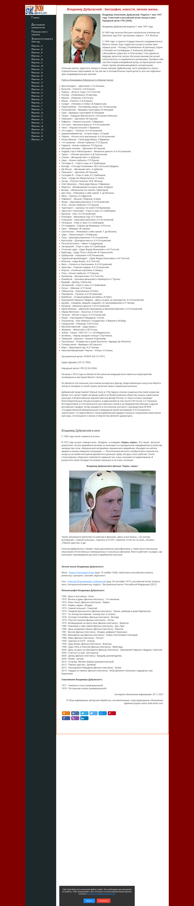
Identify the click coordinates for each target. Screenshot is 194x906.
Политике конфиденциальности (101, 894)
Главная (35, 17)
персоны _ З (36, 69)
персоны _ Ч (37, 122)
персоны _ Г (36, 55)
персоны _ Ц (37, 119)
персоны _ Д (37, 59)
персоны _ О (37, 92)
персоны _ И (37, 72)
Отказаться (103, 901)
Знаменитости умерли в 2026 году (42, 40)
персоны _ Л (37, 82)
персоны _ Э (37, 132)
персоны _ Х (37, 115)
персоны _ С (37, 102)
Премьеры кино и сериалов (39, 33)
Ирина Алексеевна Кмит (82, 572)
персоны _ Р (37, 99)
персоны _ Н (37, 89)
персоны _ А (37, 45)
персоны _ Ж (37, 65)
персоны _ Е (36, 62)
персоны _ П (37, 95)
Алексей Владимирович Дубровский (87, 581)
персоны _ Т (36, 105)
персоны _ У (37, 109)
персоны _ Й (37, 75)
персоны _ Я (37, 139)
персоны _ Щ (37, 129)
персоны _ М (37, 85)
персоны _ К (37, 79)
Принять (89, 901)
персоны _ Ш (37, 125)
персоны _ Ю (37, 135)
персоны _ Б (37, 49)
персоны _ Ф (37, 112)
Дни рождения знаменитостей (38, 26)
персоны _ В (37, 52)
